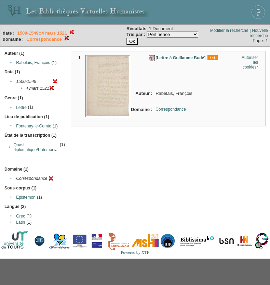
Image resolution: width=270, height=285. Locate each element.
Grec (20, 216)
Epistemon (26, 197)
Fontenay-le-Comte (33, 126)
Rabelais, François (33, 62)
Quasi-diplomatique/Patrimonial (36, 147)
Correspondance (171, 109)
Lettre (21, 107)
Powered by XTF (135, 252)
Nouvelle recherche (259, 33)
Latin (20, 222)
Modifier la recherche (229, 30)
